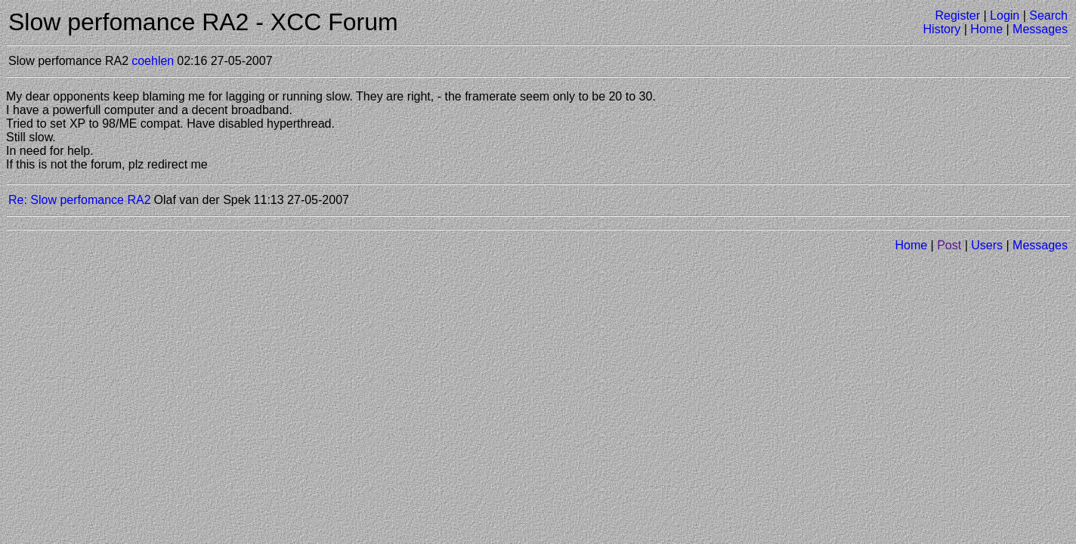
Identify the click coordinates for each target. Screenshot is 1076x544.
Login (1004, 15)
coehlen (152, 60)
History (942, 29)
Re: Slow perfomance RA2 (79, 199)
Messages (1040, 29)
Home (986, 29)
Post (949, 245)
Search (1048, 15)
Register (957, 15)
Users (987, 245)
